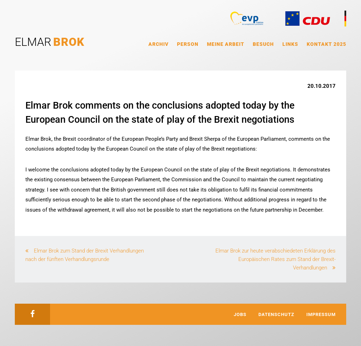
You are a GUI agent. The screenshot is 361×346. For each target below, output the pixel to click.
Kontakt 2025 (326, 44)
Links (290, 44)
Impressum (321, 314)
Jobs (240, 314)
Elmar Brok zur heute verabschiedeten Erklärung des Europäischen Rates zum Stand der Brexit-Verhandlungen (275, 259)
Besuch (263, 44)
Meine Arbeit (225, 44)
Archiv (158, 44)
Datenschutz (276, 314)
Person (187, 44)
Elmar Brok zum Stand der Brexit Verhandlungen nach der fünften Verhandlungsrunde (84, 255)
